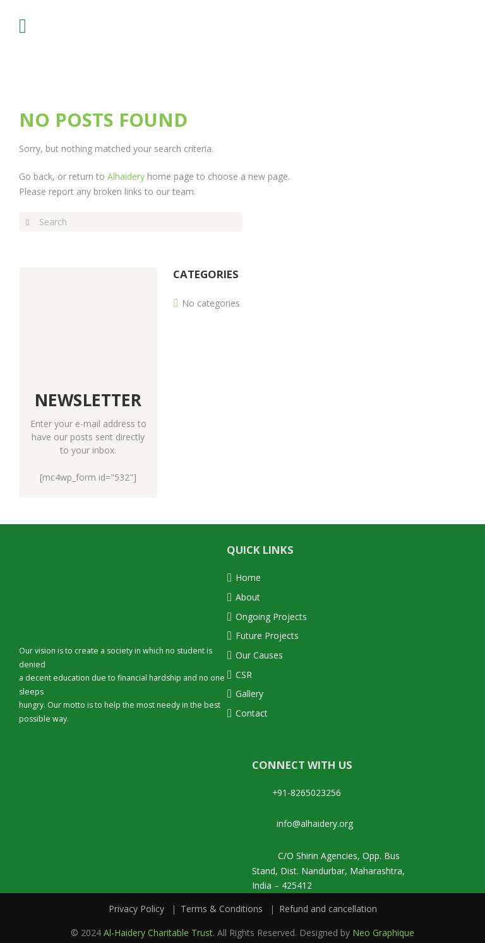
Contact (252, 710)
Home (248, 577)
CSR (244, 672)
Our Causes (259, 653)
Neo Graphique (383, 927)
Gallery (249, 691)
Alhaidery (126, 176)
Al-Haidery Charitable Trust (158, 927)
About (248, 596)
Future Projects (267, 634)
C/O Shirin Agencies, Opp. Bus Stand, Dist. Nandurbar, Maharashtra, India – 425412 (328, 866)
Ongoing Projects (271, 615)
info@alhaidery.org (302, 820)
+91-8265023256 (297, 789)
